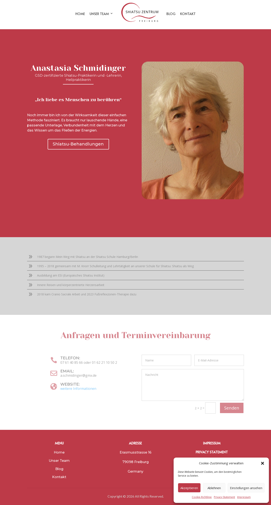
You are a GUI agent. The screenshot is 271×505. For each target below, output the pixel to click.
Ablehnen (214, 488)
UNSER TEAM (99, 13)
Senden (231, 408)
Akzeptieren (189, 488)
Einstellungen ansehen (246, 488)
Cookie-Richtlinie (202, 497)
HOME (80, 13)
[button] (262, 463)
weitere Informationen (78, 388)
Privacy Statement (224, 497)
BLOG (171, 13)
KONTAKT (188, 13)
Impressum (244, 497)
